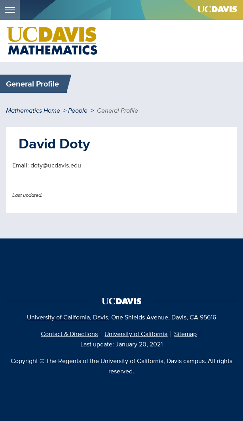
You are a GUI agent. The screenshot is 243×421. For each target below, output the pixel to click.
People (77, 110)
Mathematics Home (33, 110)
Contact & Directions (69, 333)
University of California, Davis (67, 317)
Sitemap (185, 333)
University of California (135, 333)
